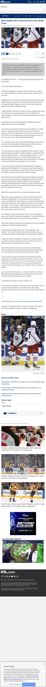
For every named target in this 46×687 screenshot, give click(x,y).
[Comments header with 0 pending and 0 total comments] (23, 459)
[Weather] (29, 1)
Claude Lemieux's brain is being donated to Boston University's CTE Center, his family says (21, 495)
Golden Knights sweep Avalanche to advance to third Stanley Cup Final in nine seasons (22, 523)
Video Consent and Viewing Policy (13, 679)
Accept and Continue (28, 684)
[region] (23, 674)
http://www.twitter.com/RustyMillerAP (31, 347)
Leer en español (40, 57)
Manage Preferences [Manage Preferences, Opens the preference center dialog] (15, 684)
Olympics (17, 16)
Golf (44, 16)
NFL (22, 16)
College (39, 16)
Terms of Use (30, 676)
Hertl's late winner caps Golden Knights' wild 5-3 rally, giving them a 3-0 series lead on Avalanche (23, 551)
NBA (26, 16)
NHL (34, 16)
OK (44, 664)
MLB (30, 16)
